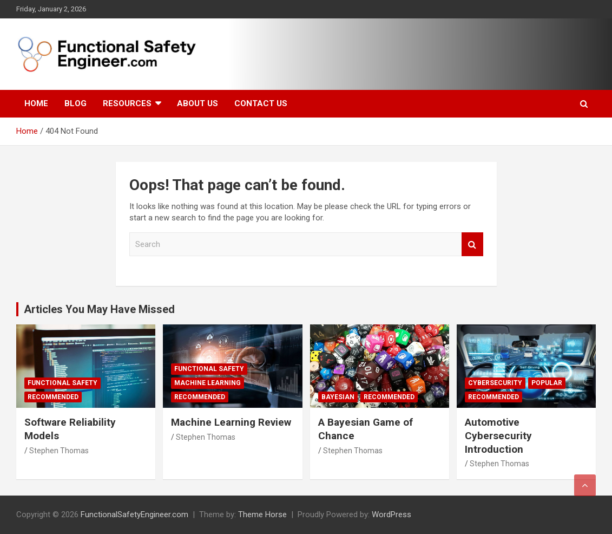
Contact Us (260, 103)
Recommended (53, 397)
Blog (75, 103)
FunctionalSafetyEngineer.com (134, 514)
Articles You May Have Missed (99, 309)
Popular (546, 383)
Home (36, 103)
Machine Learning (207, 383)
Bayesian (337, 397)
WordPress (391, 514)
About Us (197, 103)
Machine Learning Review (231, 422)
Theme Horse (262, 514)
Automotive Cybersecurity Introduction (498, 435)
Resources (127, 103)
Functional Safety (62, 383)
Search (472, 244)
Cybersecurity (495, 383)
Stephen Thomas (59, 450)
